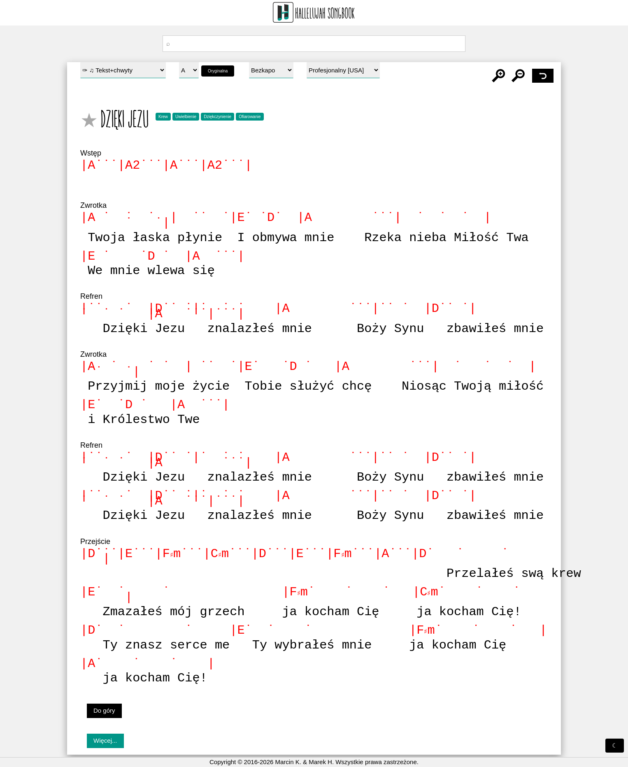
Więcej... (105, 740)
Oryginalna (218, 71)
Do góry (104, 710)
